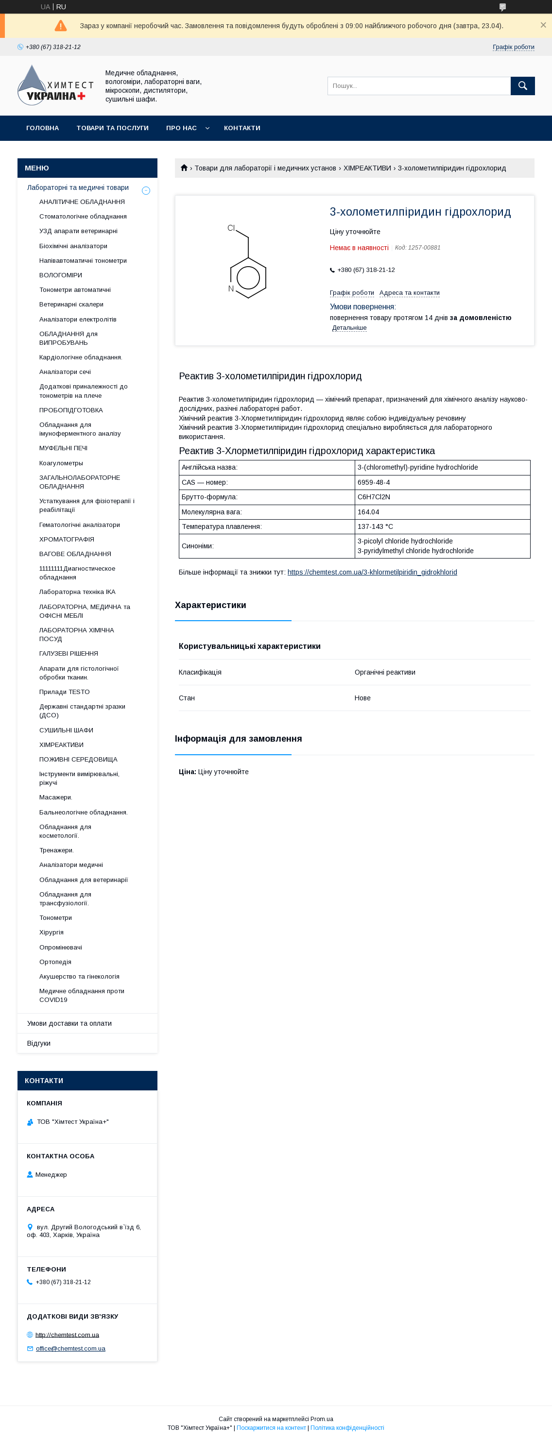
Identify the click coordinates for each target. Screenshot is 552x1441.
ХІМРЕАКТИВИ (367, 168)
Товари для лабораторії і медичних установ (265, 168)
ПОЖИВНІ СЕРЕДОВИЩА (78, 759)
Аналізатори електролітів (78, 319)
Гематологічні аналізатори (79, 524)
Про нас (181, 128)
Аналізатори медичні (71, 864)
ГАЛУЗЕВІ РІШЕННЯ (68, 653)
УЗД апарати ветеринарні (78, 231)
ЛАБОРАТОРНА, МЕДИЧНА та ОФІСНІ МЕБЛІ (84, 611)
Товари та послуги (112, 128)
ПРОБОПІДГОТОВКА (71, 410)
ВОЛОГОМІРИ (60, 275)
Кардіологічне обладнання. (80, 357)
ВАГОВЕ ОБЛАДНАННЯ (75, 554)
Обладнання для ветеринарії (83, 879)
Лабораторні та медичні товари (78, 187)
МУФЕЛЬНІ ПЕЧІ (63, 448)
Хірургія (51, 932)
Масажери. (55, 797)
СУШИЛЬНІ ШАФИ (66, 730)
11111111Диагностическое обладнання (77, 573)
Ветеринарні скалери (71, 304)
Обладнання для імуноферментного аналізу (80, 429)
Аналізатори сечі (65, 371)
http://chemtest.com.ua (67, 1334)
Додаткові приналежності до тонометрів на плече (83, 391)
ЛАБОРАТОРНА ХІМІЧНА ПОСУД (76, 635)
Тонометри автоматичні (75, 289)
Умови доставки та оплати (69, 1023)
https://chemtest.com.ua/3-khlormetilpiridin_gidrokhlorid (372, 572)
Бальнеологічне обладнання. (83, 812)
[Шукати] (523, 86)
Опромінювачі (60, 947)
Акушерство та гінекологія (79, 976)
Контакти (242, 128)
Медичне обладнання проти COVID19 (81, 995)
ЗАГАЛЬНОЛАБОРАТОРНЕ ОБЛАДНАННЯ (79, 482)
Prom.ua (321, 1419)
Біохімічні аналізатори (73, 246)
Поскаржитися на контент (271, 1427)
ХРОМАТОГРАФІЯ (66, 539)
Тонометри (55, 917)
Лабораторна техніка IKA (77, 591)
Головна (42, 128)
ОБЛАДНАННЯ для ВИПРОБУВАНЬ (68, 338)
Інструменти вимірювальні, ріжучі (79, 778)
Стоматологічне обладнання (83, 216)
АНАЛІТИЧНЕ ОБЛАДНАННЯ (82, 201)
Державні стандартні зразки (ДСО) (82, 711)
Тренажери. (56, 850)
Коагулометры (61, 463)
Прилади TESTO (64, 691)
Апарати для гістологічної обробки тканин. (79, 673)
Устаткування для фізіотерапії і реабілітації (87, 505)
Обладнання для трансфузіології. (65, 899)
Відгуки (39, 1043)
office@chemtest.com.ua (70, 1348)
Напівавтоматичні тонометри (83, 260)
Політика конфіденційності (347, 1427)
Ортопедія (55, 962)
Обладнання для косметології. (65, 831)
